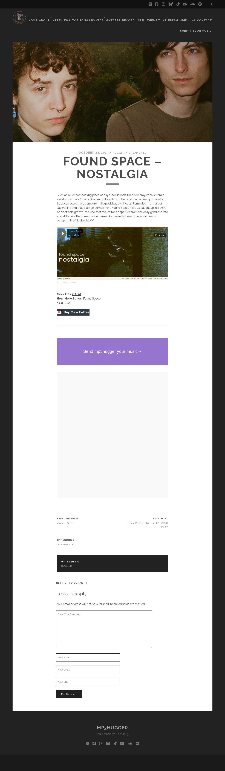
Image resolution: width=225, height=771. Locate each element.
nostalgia (72, 274)
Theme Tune (157, 15)
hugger (117, 143)
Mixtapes (113, 15)
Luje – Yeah (65, 514)
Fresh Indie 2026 (182, 15)
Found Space (62, 274)
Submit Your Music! (198, 19)
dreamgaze (138, 143)
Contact (204, 15)
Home (33, 15)
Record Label (134, 15)
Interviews (63, 15)
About (46, 15)
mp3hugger (112, 718)
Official (76, 285)
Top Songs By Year (89, 15)
